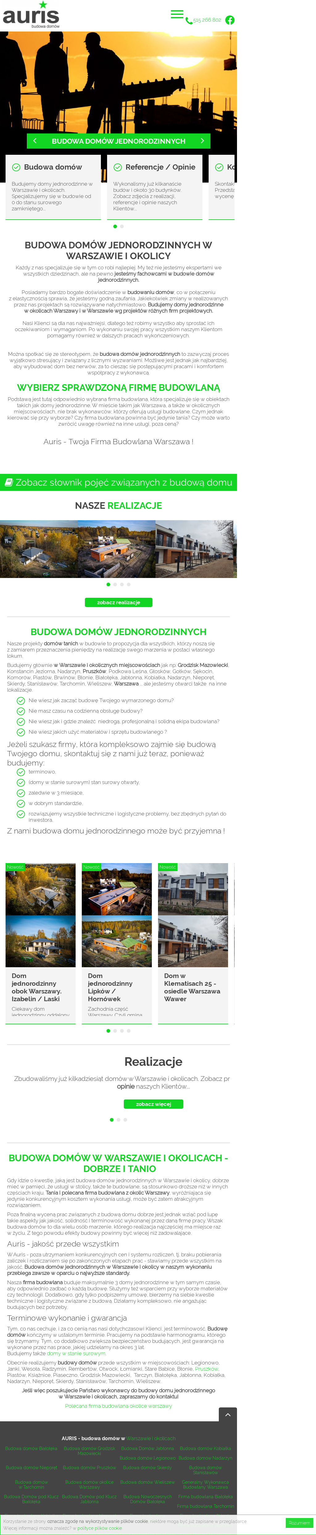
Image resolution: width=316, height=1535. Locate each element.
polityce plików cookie (99, 1528)
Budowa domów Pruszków (89, 1467)
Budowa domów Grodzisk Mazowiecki (89, 1451)
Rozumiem (299, 1522)
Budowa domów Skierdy (147, 1467)
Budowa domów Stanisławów (205, 1470)
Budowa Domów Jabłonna (147, 1448)
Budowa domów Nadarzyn (205, 1458)
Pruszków (206, 1369)
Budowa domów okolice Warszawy (89, 1485)
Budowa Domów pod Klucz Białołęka (31, 1499)
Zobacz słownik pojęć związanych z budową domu (118, 482)
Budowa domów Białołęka (31, 1448)
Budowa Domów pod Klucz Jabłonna (89, 1499)
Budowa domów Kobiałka (205, 1448)
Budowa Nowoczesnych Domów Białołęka (147, 1499)
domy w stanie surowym (76, 1353)
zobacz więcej (153, 1104)
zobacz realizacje (118, 602)
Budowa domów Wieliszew (147, 1482)
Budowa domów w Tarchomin (31, 1485)
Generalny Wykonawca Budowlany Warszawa (205, 1485)
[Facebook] (230, 20)
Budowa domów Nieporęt (31, 1467)
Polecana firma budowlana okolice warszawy (118, 1406)
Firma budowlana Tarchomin (205, 1506)
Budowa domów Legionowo (148, 1458)
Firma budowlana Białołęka (205, 1496)
